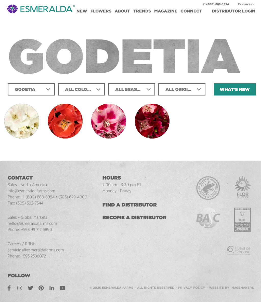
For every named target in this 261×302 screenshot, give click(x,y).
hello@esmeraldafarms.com (32, 223)
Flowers (100, 11)
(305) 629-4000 (73, 196)
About (122, 11)
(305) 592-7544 (30, 202)
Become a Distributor (135, 217)
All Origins (179, 89)
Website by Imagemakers (231, 288)
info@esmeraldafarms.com (31, 190)
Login (233, 11)
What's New (235, 89)
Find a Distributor (130, 205)
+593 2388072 (34, 255)
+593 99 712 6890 (37, 229)
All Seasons (131, 89)
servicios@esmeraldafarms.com (36, 249)
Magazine (165, 11)
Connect (191, 11)
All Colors (79, 89)
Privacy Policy (191, 288)
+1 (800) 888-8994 (216, 4)
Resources (245, 4)
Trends (142, 11)
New (81, 11)
